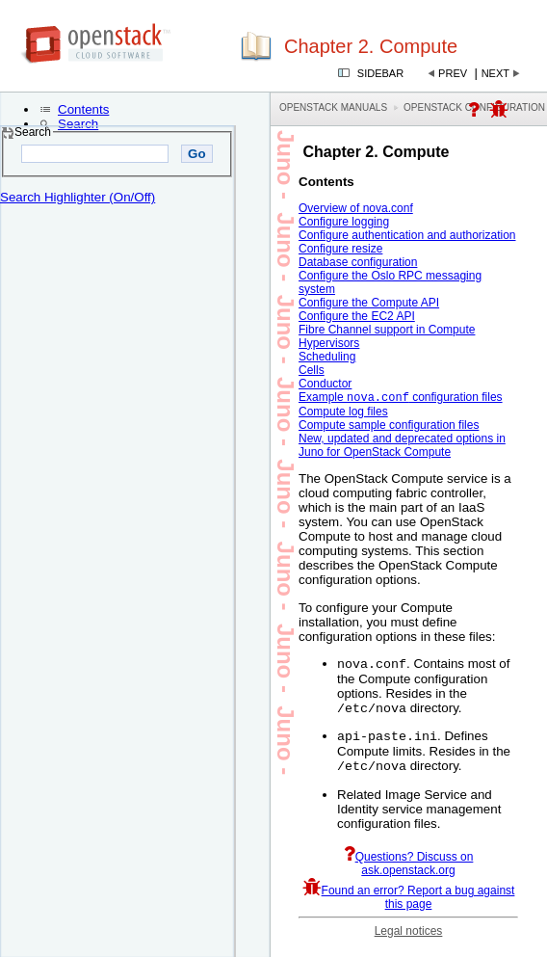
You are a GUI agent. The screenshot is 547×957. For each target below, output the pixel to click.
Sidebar (380, 73)
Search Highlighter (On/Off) (77, 197)
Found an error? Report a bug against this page (408, 906)
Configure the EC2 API (357, 316)
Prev (452, 73)
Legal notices (409, 940)
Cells (312, 370)
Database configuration (358, 262)
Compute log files (343, 413)
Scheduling (327, 356)
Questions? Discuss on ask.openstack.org (409, 873)
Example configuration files (401, 399)
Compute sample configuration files (389, 427)
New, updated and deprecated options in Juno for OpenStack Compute (402, 447)
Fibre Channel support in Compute (387, 329)
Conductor (325, 383)
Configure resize (340, 248)
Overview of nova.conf (356, 208)
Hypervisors (329, 343)
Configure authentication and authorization (407, 235)
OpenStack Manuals (333, 107)
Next (495, 73)
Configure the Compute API (369, 302)
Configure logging (344, 221)
